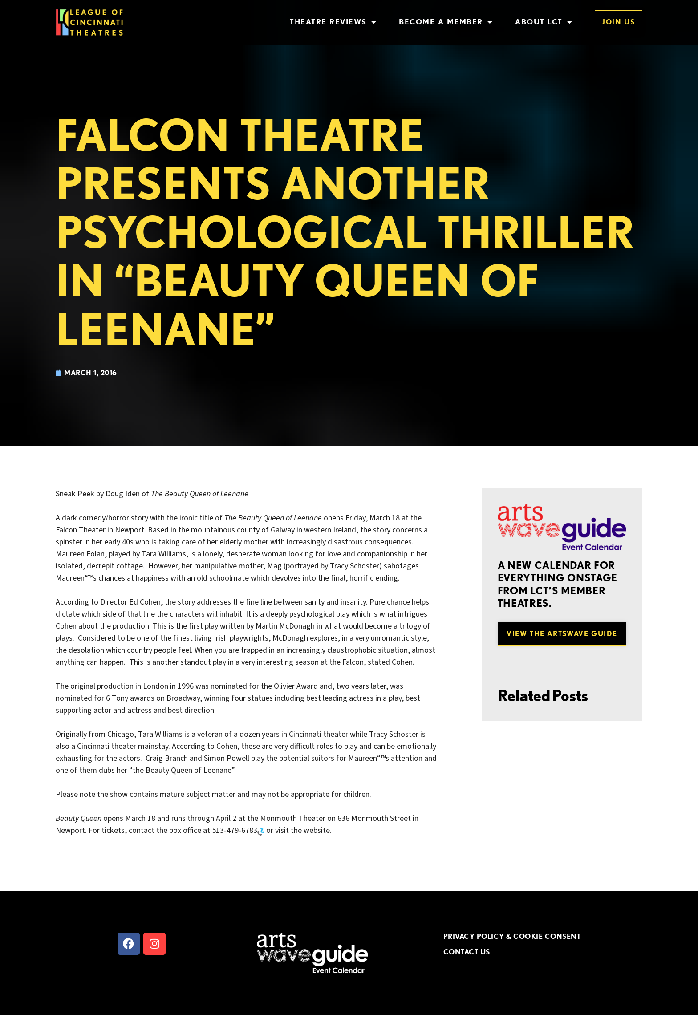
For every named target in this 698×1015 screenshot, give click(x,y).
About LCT (543, 22)
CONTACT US (466, 951)
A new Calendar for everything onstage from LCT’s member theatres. (558, 584)
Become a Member (446, 22)
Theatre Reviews (333, 22)
